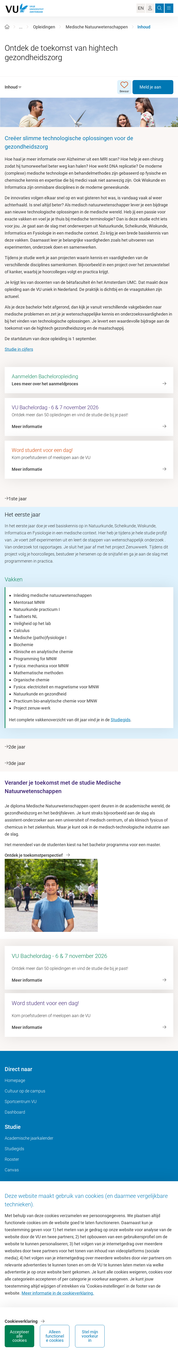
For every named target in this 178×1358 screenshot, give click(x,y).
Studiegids (120, 719)
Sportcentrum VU (21, 1101)
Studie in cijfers (19, 349)
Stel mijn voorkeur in (90, 1336)
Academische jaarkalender (29, 1138)
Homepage (15, 1080)
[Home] (7, 26)
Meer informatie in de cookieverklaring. (58, 1293)
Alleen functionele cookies (54, 1336)
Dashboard (15, 1112)
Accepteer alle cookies (19, 1336)
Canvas (12, 1169)
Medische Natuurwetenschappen (97, 26)
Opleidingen (44, 26)
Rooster (12, 1159)
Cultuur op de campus (25, 1090)
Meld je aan (150, 87)
